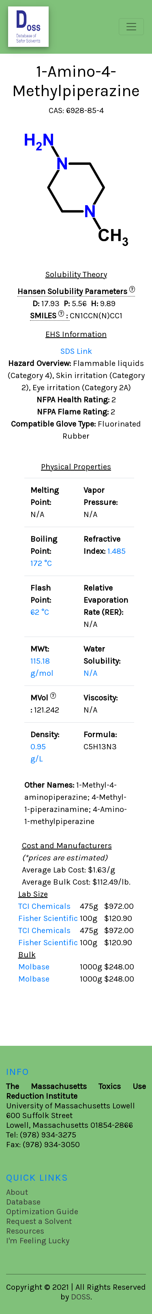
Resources (25, 1231)
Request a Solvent (39, 1221)
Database (23, 1202)
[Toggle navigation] (131, 26)
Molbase (33, 966)
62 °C (39, 612)
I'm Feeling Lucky (37, 1240)
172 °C (41, 563)
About (17, 1192)
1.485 (116, 551)
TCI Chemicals (45, 906)
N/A (90, 673)
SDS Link (76, 351)
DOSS (80, 1296)
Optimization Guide (42, 1211)
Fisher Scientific (49, 918)
